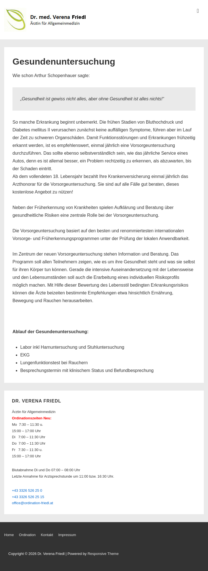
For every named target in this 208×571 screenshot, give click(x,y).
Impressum (67, 535)
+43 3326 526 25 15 (28, 497)
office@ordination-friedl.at (32, 503)
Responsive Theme (103, 554)
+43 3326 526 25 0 (27, 490)
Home (9, 535)
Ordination (27, 535)
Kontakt (47, 535)
